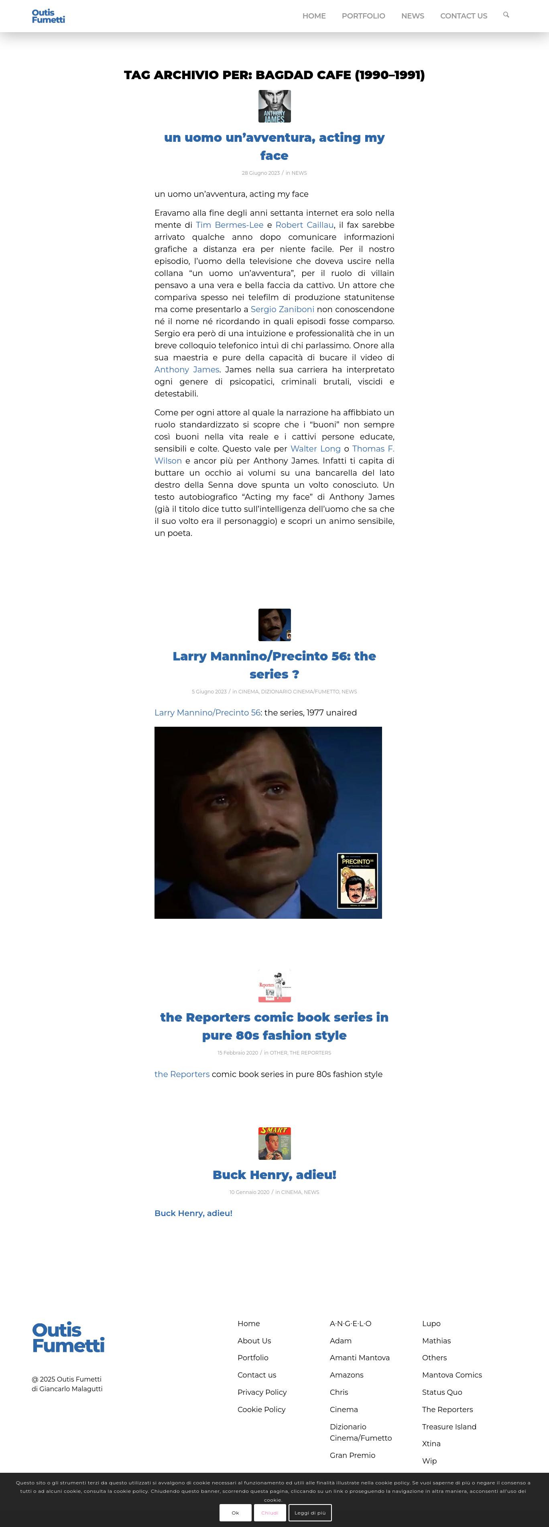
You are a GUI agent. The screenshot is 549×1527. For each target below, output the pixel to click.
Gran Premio (353, 1455)
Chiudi (270, 1513)
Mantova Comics (452, 1375)
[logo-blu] (48, 16)
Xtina (431, 1443)
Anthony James (187, 369)
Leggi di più (310, 1513)
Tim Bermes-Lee (229, 225)
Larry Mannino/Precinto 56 (207, 713)
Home (249, 1323)
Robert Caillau (305, 225)
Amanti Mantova (360, 1357)
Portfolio (253, 1357)
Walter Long (316, 449)
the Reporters (182, 1074)
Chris (339, 1392)
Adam (341, 1341)
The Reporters (447, 1409)
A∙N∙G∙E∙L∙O (351, 1323)
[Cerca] (506, 16)
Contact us (257, 1375)
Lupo (431, 1323)
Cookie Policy (262, 1409)
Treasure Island (449, 1427)
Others (434, 1357)
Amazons (347, 1375)
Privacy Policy (262, 1392)
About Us (254, 1341)
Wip (429, 1461)
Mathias (436, 1341)
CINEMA (248, 692)
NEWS (299, 173)
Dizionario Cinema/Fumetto (361, 1433)
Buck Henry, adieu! (274, 1174)
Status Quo (442, 1392)
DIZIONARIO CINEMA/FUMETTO (300, 692)
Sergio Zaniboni (283, 309)
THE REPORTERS (310, 1053)
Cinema (344, 1409)
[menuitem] (314, 16)
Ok (235, 1513)
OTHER (278, 1053)
